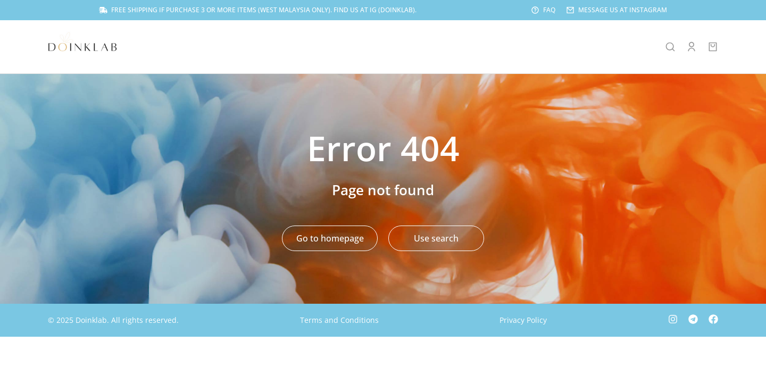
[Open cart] (712, 48)
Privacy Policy (523, 321)
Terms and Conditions (339, 321)
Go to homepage (330, 239)
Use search (436, 239)
